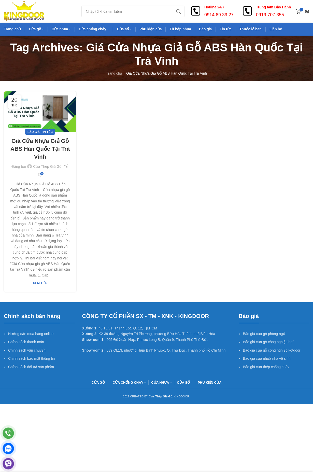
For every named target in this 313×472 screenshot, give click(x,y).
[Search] (132, 11)
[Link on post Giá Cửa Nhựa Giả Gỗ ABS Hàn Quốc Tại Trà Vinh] (40, 111)
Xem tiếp (40, 283)
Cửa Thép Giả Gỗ (47, 166)
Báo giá (33, 131)
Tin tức (47, 131)
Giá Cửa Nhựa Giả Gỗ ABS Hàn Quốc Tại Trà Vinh (40, 149)
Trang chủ (114, 73)
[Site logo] (24, 11)
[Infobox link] (212, 11)
